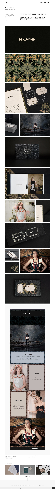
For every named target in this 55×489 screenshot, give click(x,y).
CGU (34, 485)
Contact (48, 2)
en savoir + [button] (31, 488)
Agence (41, 2)
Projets (45, 2)
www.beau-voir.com (31, 457)
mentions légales (41, 485)
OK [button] (53, 488)
